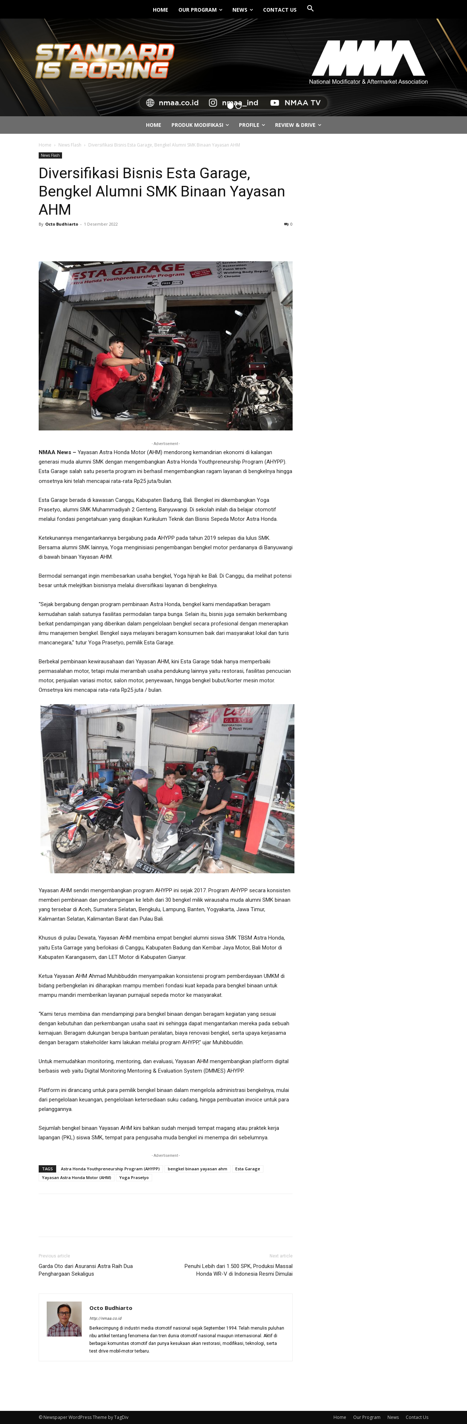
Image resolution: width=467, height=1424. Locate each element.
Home (45, 145)
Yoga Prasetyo (134, 1177)
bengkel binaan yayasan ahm (197, 1168)
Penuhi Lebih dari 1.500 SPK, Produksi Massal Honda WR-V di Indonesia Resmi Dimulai (239, 1270)
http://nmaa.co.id (105, 1318)
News (393, 1417)
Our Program (367, 1417)
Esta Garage (247, 1168)
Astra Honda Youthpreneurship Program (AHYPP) (110, 1168)
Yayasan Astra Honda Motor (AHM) (76, 1177)
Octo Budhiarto (61, 224)
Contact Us (417, 1417)
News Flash (69, 145)
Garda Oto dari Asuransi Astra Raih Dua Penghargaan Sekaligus (86, 1270)
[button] (310, 8)
